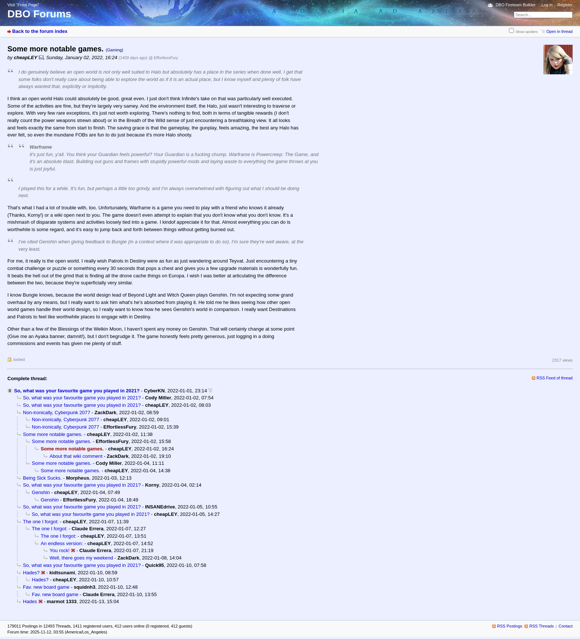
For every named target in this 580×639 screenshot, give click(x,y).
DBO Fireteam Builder (516, 5)
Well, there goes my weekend (81, 558)
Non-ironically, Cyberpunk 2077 (56, 412)
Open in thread (559, 31)
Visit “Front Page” (23, 5)
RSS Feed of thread (555, 378)
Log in (547, 5)
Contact (566, 626)
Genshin (41, 492)
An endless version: (62, 543)
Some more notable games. (52, 434)
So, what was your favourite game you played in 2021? (77, 390)
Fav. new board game (46, 587)
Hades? (31, 572)
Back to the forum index (39, 31)
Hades (30, 601)
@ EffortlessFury (163, 57)
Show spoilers (527, 32)
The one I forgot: (40, 521)
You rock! (60, 550)
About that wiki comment (76, 456)
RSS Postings (509, 626)
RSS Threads (541, 626)
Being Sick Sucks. (42, 478)
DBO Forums (39, 14)
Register (565, 5)
